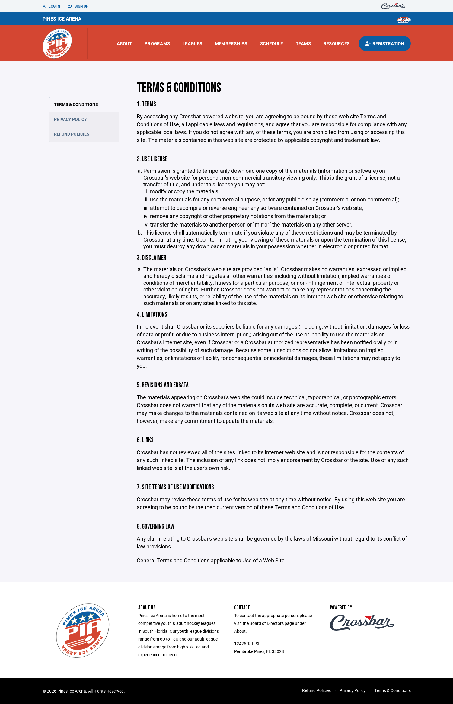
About (124, 43)
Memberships (231, 43)
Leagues (192, 43)
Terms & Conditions (76, 104)
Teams (303, 43)
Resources (336, 43)
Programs (157, 43)
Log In (51, 6)
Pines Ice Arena (62, 18)
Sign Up (78, 6)
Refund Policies (71, 134)
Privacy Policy (70, 119)
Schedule (271, 43)
